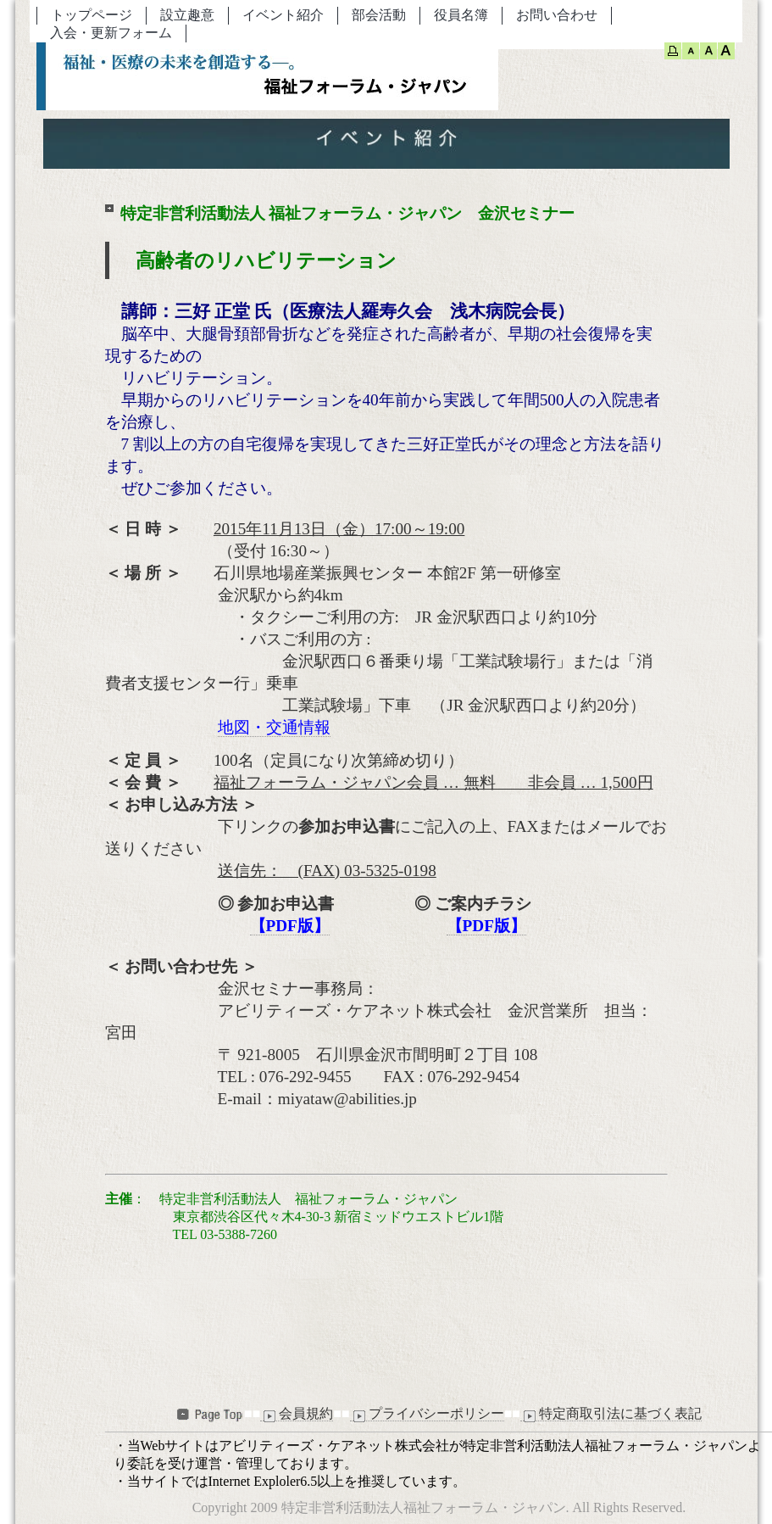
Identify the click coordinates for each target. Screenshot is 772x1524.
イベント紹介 (283, 15)
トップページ (91, 15)
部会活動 (379, 15)
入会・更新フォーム (111, 32)
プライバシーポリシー (427, 1413)
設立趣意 (187, 15)
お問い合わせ (556, 15)
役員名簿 (461, 15)
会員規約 (296, 1413)
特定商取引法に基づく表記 (611, 1413)
